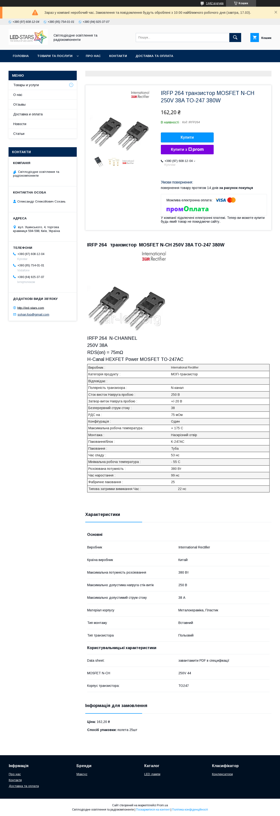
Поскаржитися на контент (153, 809)
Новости (19, 124)
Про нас (93, 56)
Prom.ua (162, 805)
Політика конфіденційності (190, 809)
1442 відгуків (215, 3)
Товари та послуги (54, 56)
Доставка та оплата (154, 56)
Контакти (118, 56)
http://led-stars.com (30, 307)
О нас (17, 95)
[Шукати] (235, 37)
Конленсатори (222, 774)
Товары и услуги (26, 85)
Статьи (18, 134)
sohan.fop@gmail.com (33, 314)
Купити (187, 137)
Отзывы (19, 104)
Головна (21, 56)
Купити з (187, 149)
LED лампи (152, 774)
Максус (82, 774)
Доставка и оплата (28, 114)
